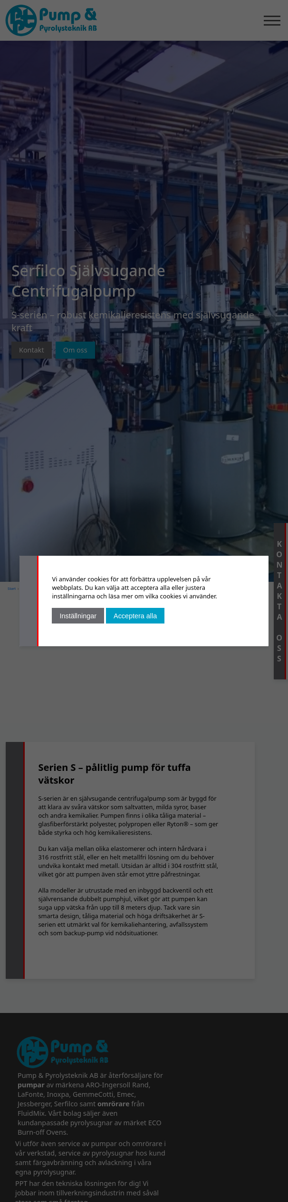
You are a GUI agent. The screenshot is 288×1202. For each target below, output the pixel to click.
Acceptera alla (135, 616)
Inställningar (77, 616)
